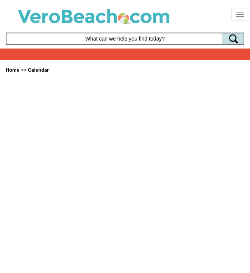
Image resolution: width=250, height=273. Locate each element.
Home (12, 70)
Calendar (38, 70)
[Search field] (125, 39)
